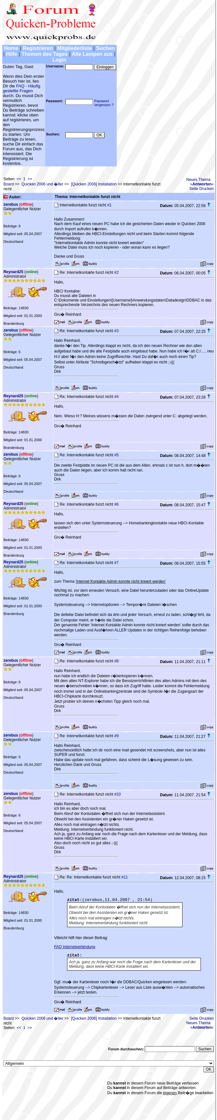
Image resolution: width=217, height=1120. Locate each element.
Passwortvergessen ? (103, 103)
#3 (116, 331)
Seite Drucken (201, 188)
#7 (116, 562)
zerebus (11, 204)
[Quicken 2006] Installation (93, 184)
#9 (116, 736)
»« (202, 184)
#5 (116, 455)
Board (9, 184)
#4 (116, 396)
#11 (124, 877)
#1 (109, 205)
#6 (116, 504)
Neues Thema (198, 179)
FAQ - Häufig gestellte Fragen (21, 88)
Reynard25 (13, 272)
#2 (116, 272)
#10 (117, 794)
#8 (116, 661)
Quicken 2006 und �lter (42, 184)
